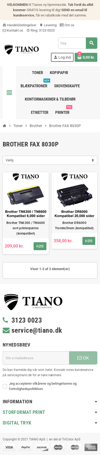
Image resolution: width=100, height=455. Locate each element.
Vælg (9, 160)
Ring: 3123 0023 (40, 30)
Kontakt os (13, 30)
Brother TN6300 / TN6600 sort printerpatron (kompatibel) (25, 228)
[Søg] (77, 43)
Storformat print (24, 412)
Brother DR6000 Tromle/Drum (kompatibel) (74, 225)
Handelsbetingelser (19, 25)
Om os (67, 25)
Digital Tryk (17, 423)
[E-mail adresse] (36, 358)
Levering (48, 25)
